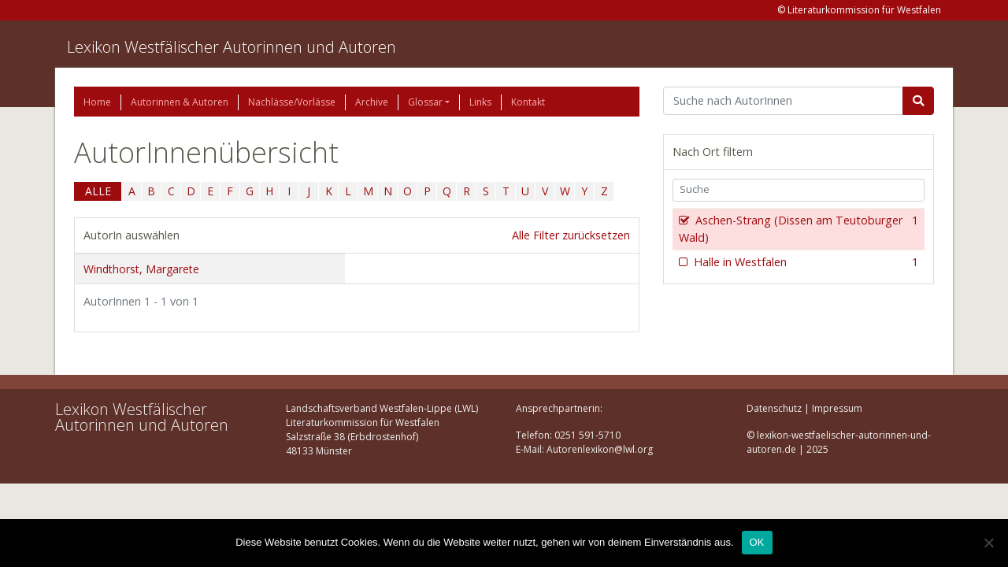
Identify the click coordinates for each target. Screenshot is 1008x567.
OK (757, 542)
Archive (371, 102)
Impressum (837, 408)
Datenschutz (774, 408)
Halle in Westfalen (804, 262)
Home (97, 102)
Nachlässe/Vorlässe (291, 102)
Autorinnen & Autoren (179, 102)
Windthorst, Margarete (141, 268)
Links (480, 102)
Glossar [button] (425, 102)
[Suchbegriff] (783, 101)
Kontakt (528, 102)
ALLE (98, 190)
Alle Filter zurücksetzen (571, 235)
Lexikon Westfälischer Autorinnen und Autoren (231, 46)
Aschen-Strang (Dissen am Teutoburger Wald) (798, 229)
